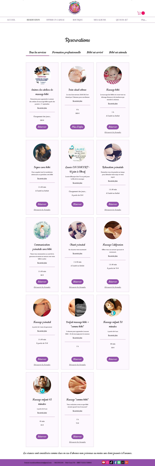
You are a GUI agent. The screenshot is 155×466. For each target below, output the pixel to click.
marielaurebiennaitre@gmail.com (41, 463)
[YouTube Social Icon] (103, 462)
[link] (37, 52)
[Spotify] (119, 462)
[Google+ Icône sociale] (126, 462)
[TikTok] (111, 462)
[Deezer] (122, 462)
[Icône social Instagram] (107, 462)
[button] (141, 13)
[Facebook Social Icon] (115, 462)
